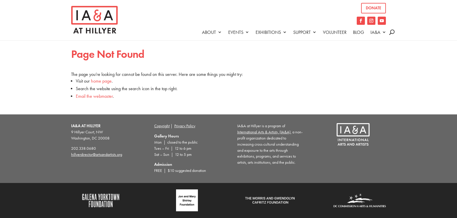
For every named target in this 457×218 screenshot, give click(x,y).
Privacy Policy (184, 125)
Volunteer (335, 32)
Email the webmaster (94, 96)
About (209, 32)
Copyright (162, 125)
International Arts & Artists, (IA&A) (264, 132)
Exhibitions (268, 32)
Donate (373, 8)
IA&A (375, 32)
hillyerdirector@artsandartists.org (96, 154)
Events (235, 32)
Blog (358, 32)
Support (302, 32)
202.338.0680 (83, 148)
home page (101, 81)
